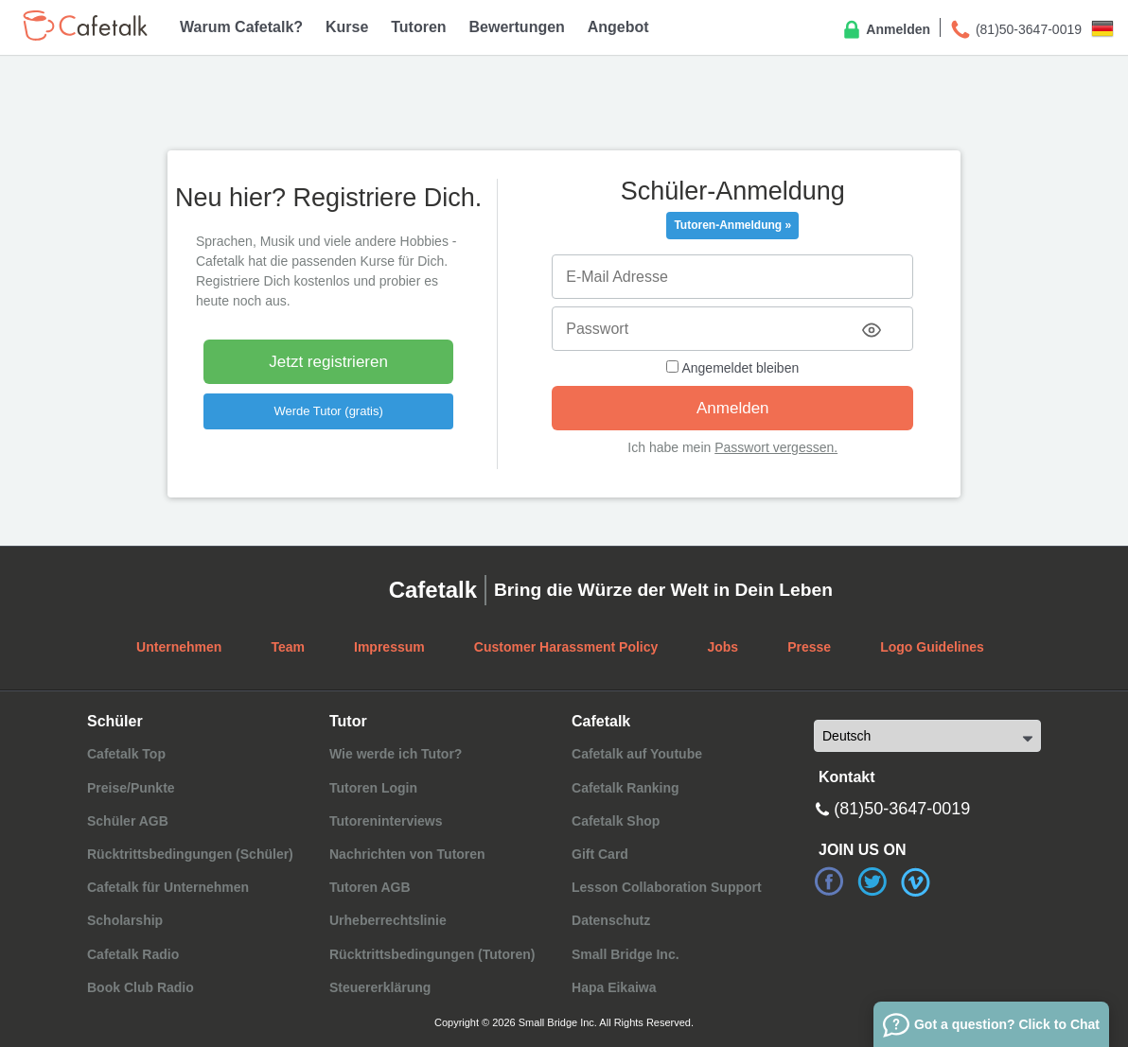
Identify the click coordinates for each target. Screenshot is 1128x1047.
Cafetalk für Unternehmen (168, 887)
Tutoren (418, 27)
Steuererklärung (380, 987)
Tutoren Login (373, 787)
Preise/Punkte (131, 787)
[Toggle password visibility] (871, 330)
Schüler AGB (127, 821)
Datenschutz (611, 920)
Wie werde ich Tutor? (395, 753)
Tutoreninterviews (386, 821)
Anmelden (885, 30)
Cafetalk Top (126, 753)
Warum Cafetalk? (241, 27)
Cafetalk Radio (133, 954)
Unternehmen (178, 646)
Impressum (389, 646)
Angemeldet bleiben (732, 367)
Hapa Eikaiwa (614, 987)
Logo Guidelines (932, 646)
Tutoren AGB (370, 887)
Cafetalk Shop (616, 821)
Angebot (618, 27)
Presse (809, 646)
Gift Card (600, 854)
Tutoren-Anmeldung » (732, 225)
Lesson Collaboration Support (667, 887)
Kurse (347, 27)
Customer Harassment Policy (566, 646)
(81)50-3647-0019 (1015, 30)
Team (288, 646)
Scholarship (125, 920)
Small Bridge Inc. (625, 954)
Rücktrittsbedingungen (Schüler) (190, 854)
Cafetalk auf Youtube (637, 753)
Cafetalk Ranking (625, 787)
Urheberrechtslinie (388, 920)
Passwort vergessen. (775, 447)
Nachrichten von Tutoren (407, 854)
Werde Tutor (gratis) (327, 411)
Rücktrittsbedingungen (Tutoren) (432, 954)
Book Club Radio (140, 987)
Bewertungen (517, 27)
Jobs (722, 646)
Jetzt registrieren (328, 362)
